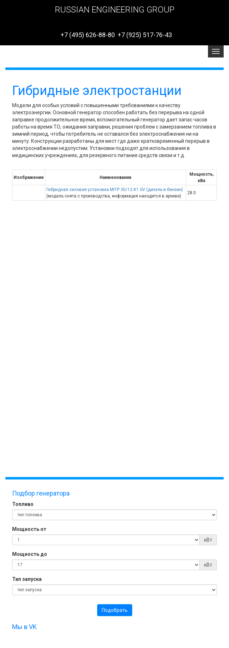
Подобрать (115, 610)
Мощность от (29, 529)
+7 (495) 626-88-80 (88, 35)
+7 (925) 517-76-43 (145, 35)
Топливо (23, 504)
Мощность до (29, 554)
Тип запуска (27, 579)
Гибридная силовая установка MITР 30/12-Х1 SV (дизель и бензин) (114, 189)
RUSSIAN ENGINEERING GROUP (114, 10)
